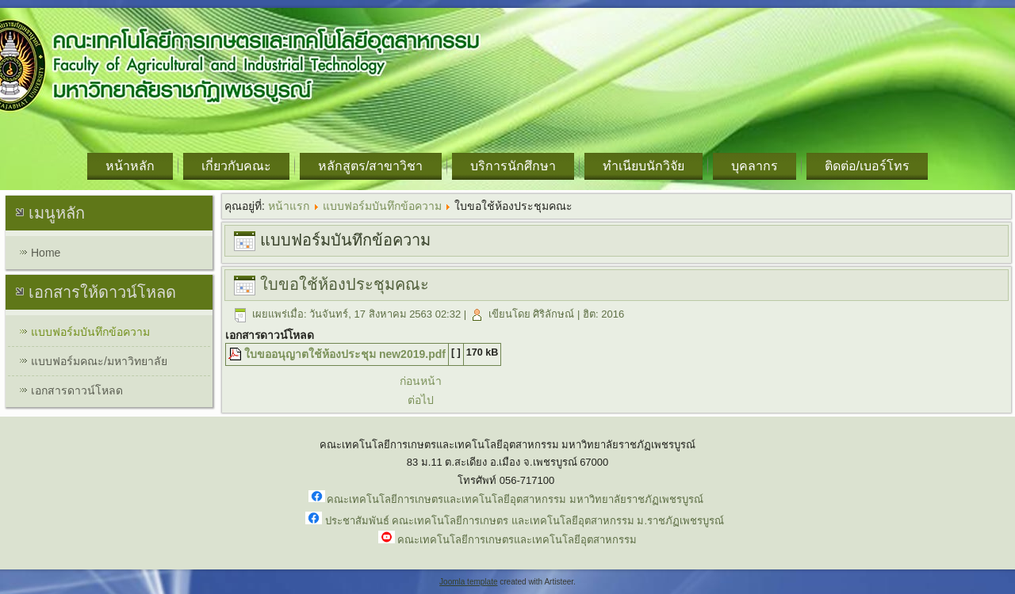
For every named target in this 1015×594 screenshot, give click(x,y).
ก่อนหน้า (421, 381)
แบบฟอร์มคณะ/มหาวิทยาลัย (99, 361)
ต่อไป (421, 400)
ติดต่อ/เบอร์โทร (867, 166)
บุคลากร (754, 166)
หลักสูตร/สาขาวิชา (370, 166)
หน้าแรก (288, 206)
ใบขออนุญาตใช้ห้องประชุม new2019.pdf (345, 354)
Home (45, 252)
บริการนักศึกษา (513, 166)
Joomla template (468, 581)
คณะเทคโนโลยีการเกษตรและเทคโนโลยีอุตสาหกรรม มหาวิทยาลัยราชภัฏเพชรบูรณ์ (515, 499)
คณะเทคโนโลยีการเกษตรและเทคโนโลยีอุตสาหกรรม (517, 540)
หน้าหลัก (130, 166)
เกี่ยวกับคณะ (236, 166)
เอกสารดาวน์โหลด (77, 390)
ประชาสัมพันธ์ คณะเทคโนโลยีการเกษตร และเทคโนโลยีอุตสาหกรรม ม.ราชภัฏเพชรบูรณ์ (524, 521)
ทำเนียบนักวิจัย (643, 166)
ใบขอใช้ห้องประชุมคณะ (344, 284)
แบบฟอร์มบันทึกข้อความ (90, 332)
